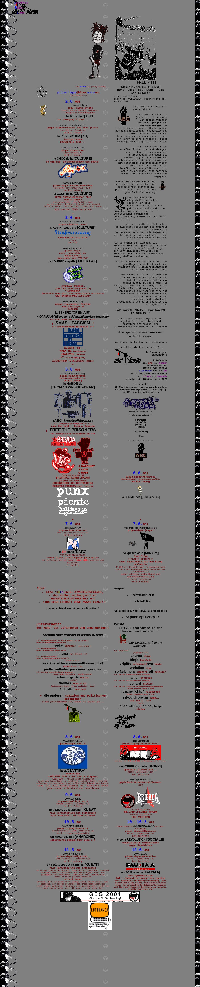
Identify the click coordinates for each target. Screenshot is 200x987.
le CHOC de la (73, 166)
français (141, 421)
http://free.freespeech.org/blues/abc (132, 390)
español (141, 424)
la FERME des (140, 500)
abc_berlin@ (146, 393)
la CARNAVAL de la (72, 240)
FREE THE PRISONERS (73, 457)
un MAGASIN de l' (72, 885)
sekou (136, 737)
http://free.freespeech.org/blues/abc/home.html (140, 388)
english (141, 428)
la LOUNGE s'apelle (73, 277)
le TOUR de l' (80, 118)
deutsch (141, 426)
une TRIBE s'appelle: (140, 809)
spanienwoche (144, 873)
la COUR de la (73, 203)
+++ (73, 703)
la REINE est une (72, 140)
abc (145, 363)
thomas (65, 725)
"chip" (132, 731)
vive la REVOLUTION (140, 889)
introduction (141, 433)
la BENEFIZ (72, 333)
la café (72, 812)
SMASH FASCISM (72, 344)
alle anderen (53, 737)
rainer (134, 716)
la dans (73, 584)
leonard (135, 723)
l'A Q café (141, 584)
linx (141, 438)
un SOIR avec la (140, 924)
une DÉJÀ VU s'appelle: (73, 857)
